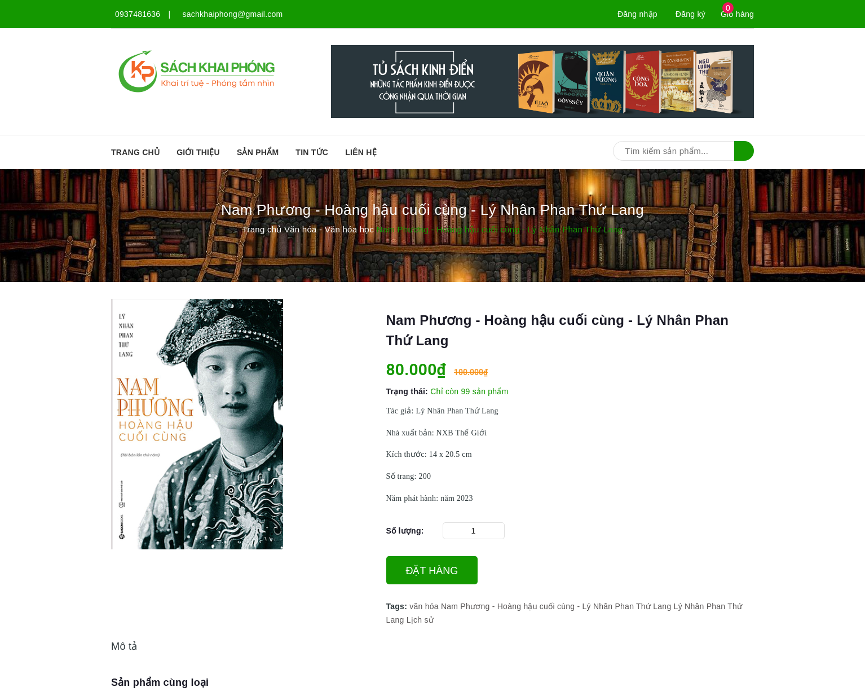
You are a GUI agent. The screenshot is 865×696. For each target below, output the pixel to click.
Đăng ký (690, 14)
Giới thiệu (198, 152)
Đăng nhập (637, 14)
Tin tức (311, 152)
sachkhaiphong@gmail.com (233, 14)
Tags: (398, 606)
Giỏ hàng (737, 14)
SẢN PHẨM (258, 152)
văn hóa (424, 606)
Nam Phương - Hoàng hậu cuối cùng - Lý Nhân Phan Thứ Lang (556, 606)
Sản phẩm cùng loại (160, 682)
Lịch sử (420, 619)
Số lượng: (405, 530)
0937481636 (137, 14)
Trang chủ (135, 152)
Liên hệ (361, 152)
